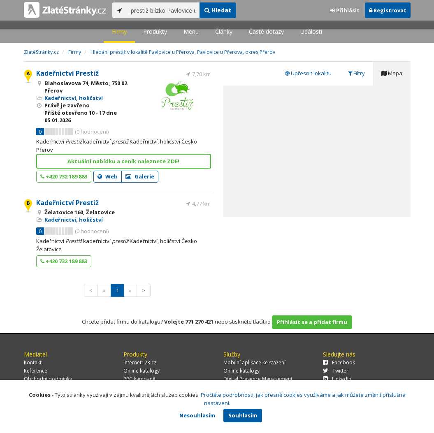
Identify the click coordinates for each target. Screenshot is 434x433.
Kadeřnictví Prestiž (67, 73)
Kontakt (33, 362)
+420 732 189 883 (63, 176)
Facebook (339, 362)
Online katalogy (141, 370)
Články (223, 31)
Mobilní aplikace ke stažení (254, 362)
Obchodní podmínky (48, 378)
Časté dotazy (266, 31)
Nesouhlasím (197, 415)
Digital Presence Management (257, 378)
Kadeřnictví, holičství (73, 98)
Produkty (155, 31)
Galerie (139, 176)
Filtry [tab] (356, 73)
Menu (191, 31)
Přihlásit (345, 10)
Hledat (217, 10)
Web (107, 176)
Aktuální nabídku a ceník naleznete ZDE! (123, 161)
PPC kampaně (139, 378)
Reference (35, 370)
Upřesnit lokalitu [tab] (308, 73)
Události (311, 31)
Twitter (335, 370)
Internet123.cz (139, 362)
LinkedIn (337, 378)
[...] (163, 10)
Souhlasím (242, 415)
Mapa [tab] (391, 73)
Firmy (119, 31)
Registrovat (387, 10)
